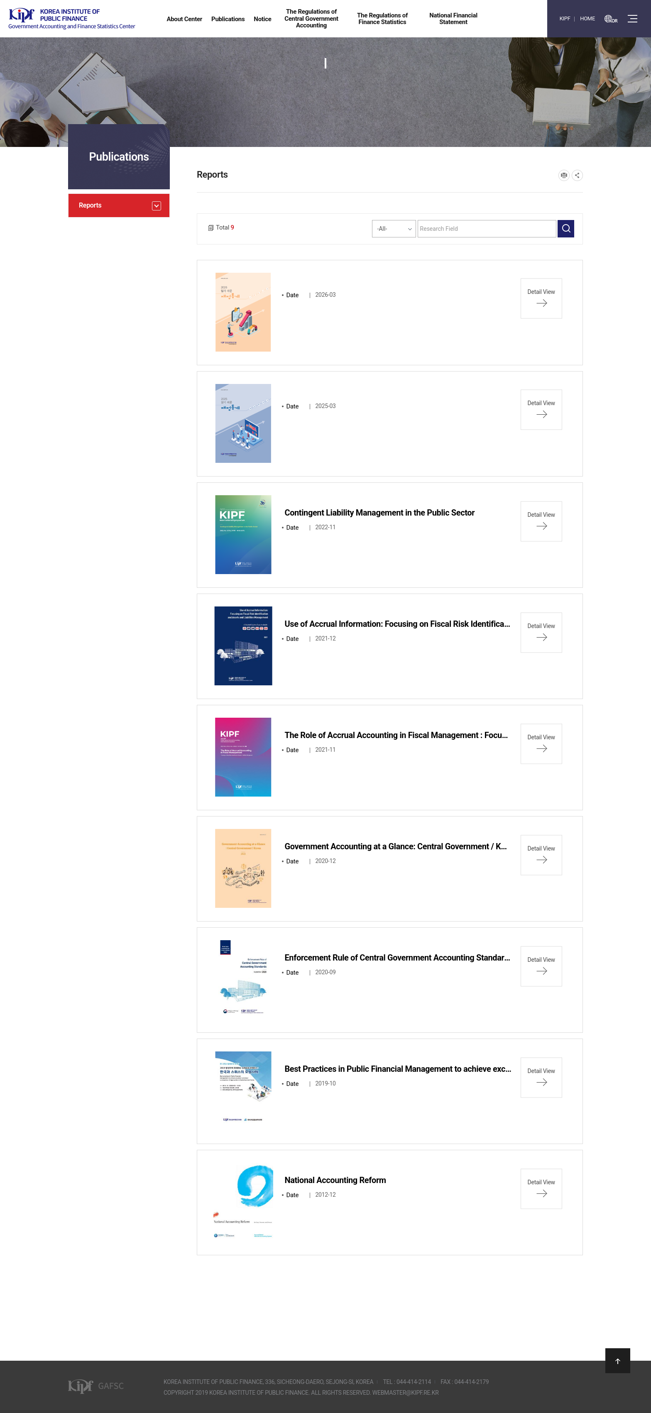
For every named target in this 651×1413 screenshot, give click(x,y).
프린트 (564, 175)
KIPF (565, 18)
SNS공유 (577, 175)
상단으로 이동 (617, 1360)
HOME (587, 18)
